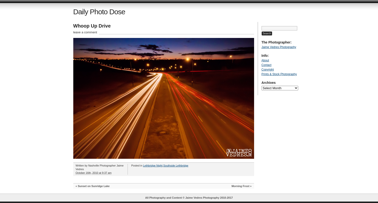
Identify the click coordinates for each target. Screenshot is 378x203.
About (265, 60)
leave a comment (85, 32)
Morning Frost (240, 186)
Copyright (268, 69)
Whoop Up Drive (92, 26)
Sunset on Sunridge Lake (94, 186)
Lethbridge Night (152, 165)
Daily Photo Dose (99, 12)
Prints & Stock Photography (279, 74)
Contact (266, 65)
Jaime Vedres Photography (279, 47)
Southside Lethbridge (175, 165)
